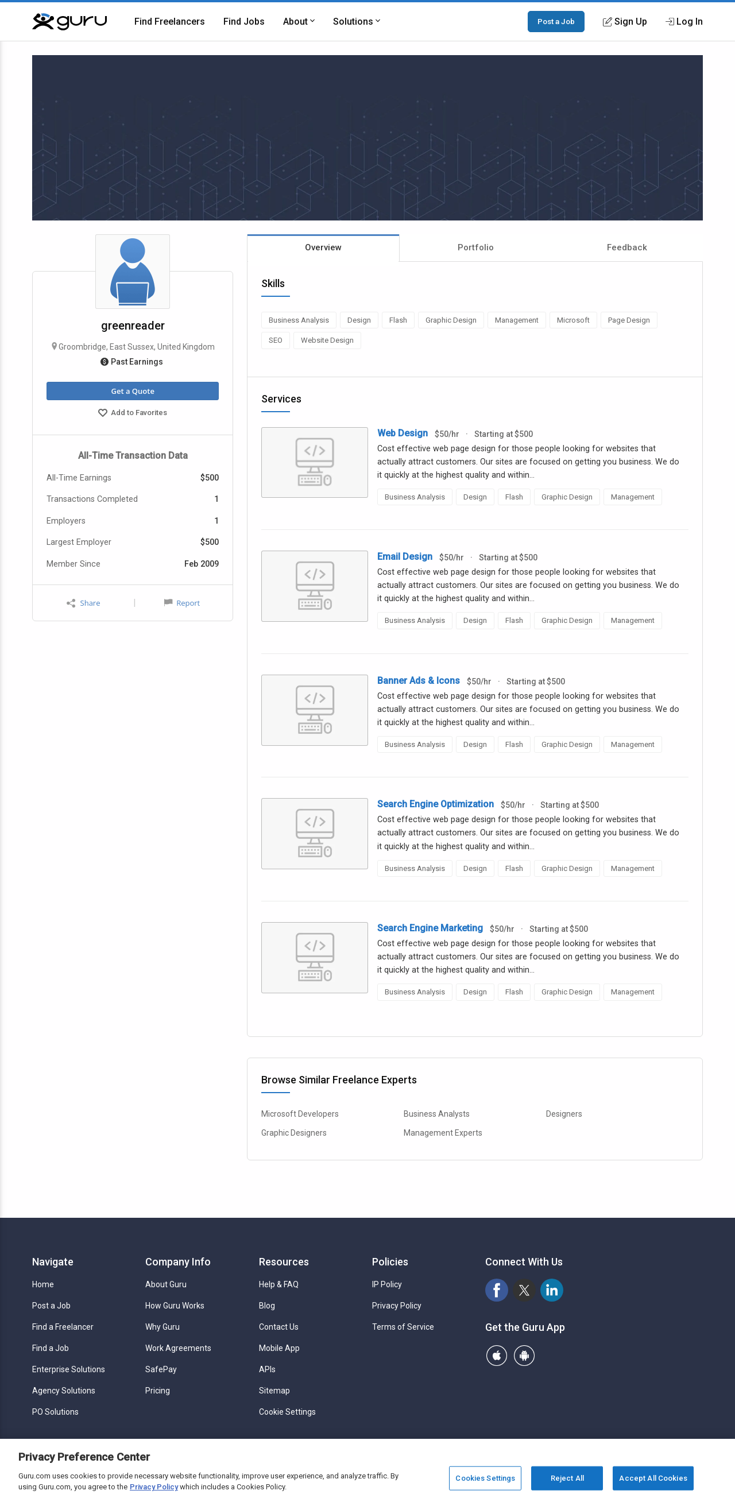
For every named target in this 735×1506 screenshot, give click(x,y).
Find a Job (50, 1348)
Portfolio (476, 247)
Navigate (53, 1262)
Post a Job (556, 21)
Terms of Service (403, 1326)
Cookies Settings (485, 1478)
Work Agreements (178, 1348)
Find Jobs (244, 21)
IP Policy (387, 1284)
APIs (267, 1369)
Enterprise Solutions (68, 1369)
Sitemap (274, 1390)
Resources (284, 1262)
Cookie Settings (287, 1411)
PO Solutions (55, 1411)
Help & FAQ (279, 1284)
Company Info (178, 1262)
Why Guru (162, 1326)
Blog (267, 1305)
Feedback (627, 247)
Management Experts (443, 1132)
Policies (390, 1262)
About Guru (166, 1284)
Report (182, 603)
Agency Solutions (63, 1390)
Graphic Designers (294, 1132)
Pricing (157, 1390)
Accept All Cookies (653, 1478)
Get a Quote (132, 391)
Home (43, 1284)
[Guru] (69, 21)
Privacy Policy (396, 1305)
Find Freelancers (169, 21)
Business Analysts (437, 1113)
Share (83, 603)
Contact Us (279, 1326)
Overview (323, 247)
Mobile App (279, 1348)
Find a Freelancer (63, 1326)
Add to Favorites (132, 414)
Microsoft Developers (300, 1113)
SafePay (161, 1369)
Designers (564, 1113)
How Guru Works (174, 1305)
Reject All (567, 1478)
